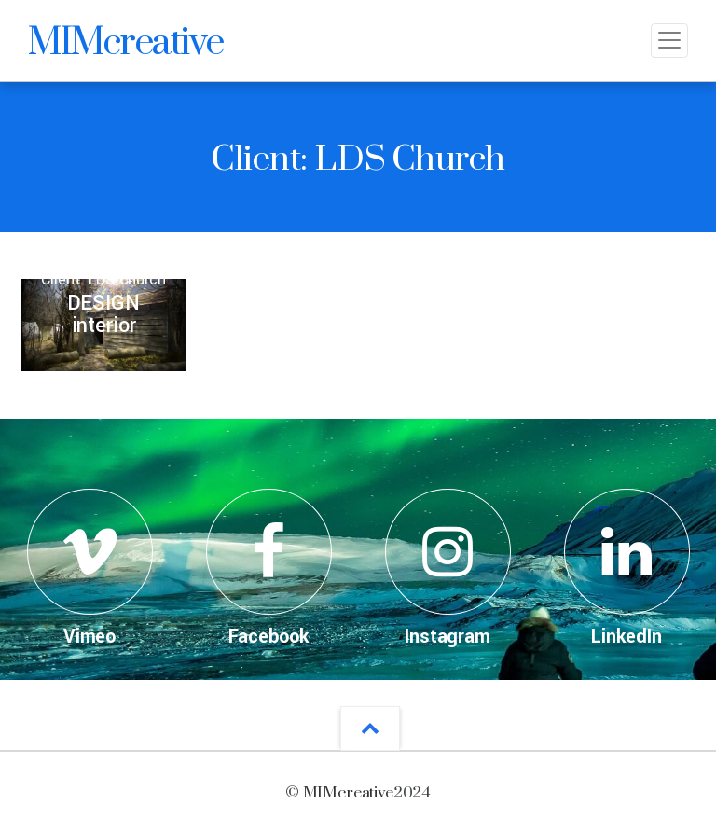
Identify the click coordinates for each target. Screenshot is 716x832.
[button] (370, 728)
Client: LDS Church (103, 279)
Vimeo (89, 636)
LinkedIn (626, 636)
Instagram (447, 636)
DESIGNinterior (103, 314)
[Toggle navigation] (669, 40)
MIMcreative (126, 40)
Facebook (269, 636)
